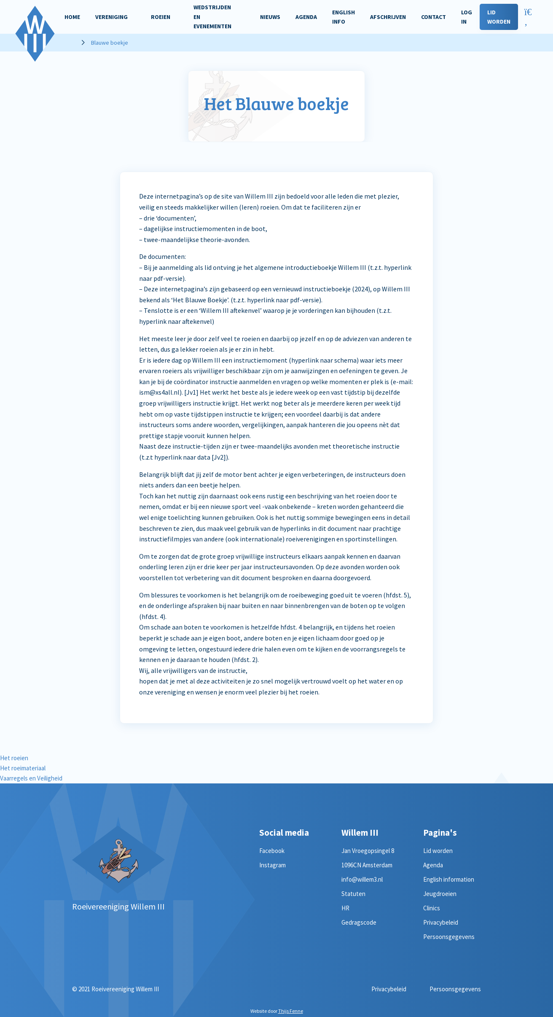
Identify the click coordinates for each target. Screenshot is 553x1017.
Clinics (431, 908)
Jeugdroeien (439, 894)
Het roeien (14, 758)
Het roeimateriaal (23, 768)
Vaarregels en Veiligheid (31, 778)
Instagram (272, 865)
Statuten (353, 894)
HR (345, 908)
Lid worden (438, 851)
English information (448, 879)
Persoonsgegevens (449, 937)
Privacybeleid (440, 922)
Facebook (272, 851)
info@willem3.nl (362, 879)
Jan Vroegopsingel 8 (367, 851)
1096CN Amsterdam (366, 865)
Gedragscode (358, 922)
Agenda (433, 865)
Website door (276, 1011)
